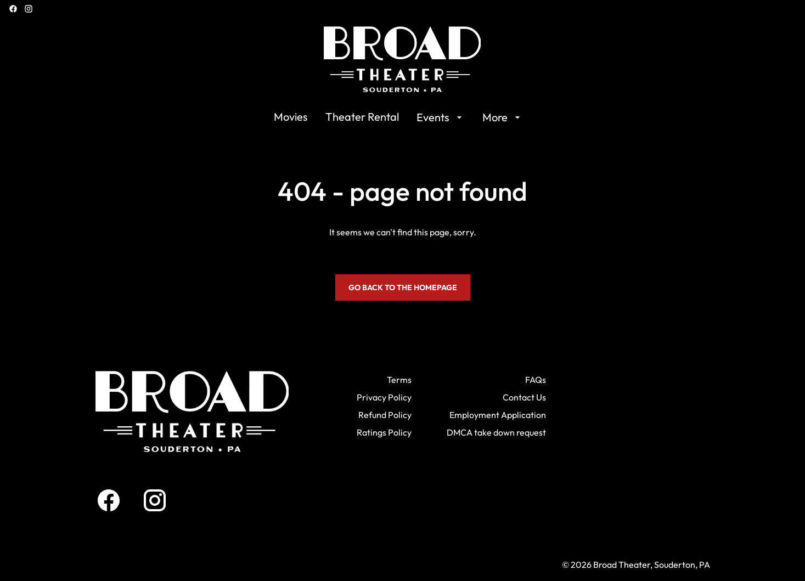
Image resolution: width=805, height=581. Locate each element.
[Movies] (291, 117)
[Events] (440, 117)
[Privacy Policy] (384, 397)
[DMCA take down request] (496, 432)
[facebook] (13, 8)
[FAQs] (535, 379)
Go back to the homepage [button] (402, 287)
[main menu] (398, 117)
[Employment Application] (497, 415)
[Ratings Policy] (384, 432)
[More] (502, 117)
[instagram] (28, 8)
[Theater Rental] (362, 117)
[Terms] (399, 379)
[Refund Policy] (385, 415)
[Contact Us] (524, 397)
